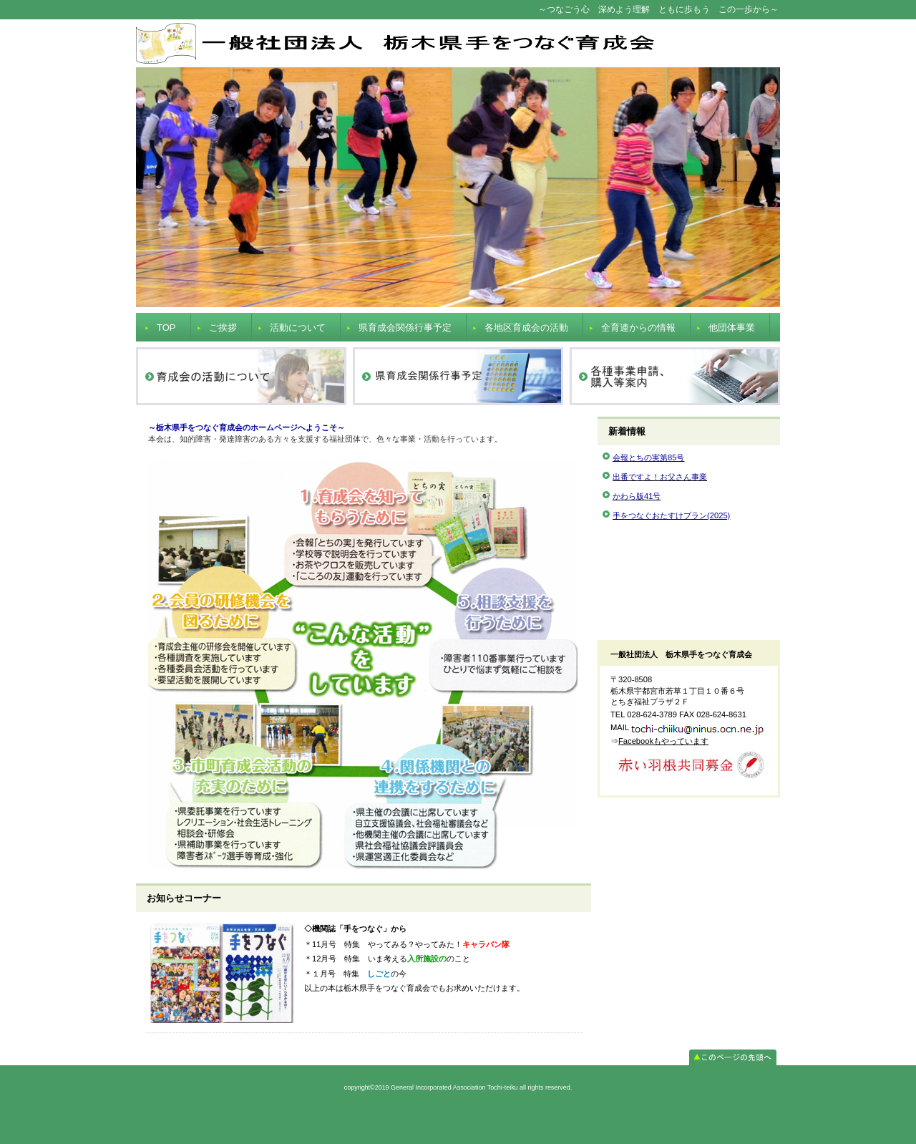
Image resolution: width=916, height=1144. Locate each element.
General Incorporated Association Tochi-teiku (458, 43)
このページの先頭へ (732, 1057)
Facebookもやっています (663, 741)
